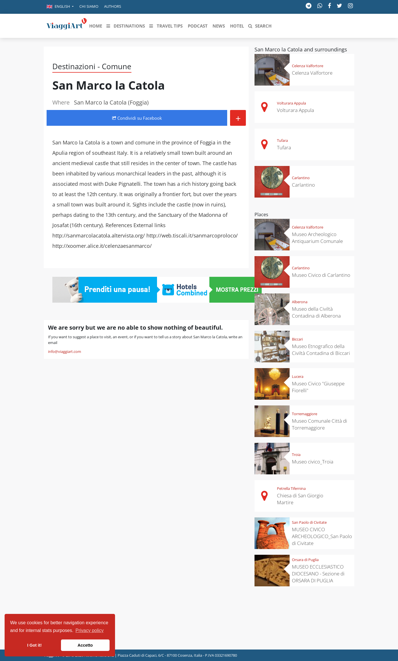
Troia (296, 454)
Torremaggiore (304, 413)
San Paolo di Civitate (309, 522)
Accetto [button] (85, 645)
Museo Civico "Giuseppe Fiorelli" (318, 387)
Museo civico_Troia (312, 461)
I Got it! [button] (34, 645)
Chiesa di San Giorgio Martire (300, 499)
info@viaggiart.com (64, 351)
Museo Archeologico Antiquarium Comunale (317, 237)
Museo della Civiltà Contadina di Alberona (316, 312)
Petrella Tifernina (291, 488)
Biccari (297, 339)
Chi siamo (88, 6)
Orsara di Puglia (305, 559)
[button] (60, 7)
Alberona (299, 301)
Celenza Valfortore (307, 65)
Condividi (137, 118)
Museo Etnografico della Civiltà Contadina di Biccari (321, 349)
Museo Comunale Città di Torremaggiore (319, 424)
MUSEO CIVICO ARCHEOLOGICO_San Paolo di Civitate (322, 536)
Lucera (297, 376)
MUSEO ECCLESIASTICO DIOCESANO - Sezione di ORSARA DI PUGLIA (318, 573)
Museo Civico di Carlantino (321, 275)
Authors (112, 6)
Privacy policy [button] (90, 630)
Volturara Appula (291, 103)
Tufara (282, 140)
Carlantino (301, 177)
